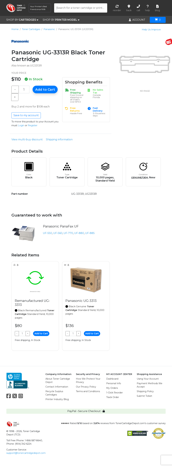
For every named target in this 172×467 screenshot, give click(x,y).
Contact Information (56, 386)
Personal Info (113, 383)
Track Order (112, 397)
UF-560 (57, 233)
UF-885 (90, 233)
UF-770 (68, 233)
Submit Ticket (144, 396)
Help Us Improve (151, 29)
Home (15, 29)
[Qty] (24, 89)
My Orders (112, 388)
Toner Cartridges (31, 29)
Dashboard (112, 378)
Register (32, 125)
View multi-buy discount (27, 139)
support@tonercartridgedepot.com (26, 453)
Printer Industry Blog (57, 399)
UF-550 (47, 233)
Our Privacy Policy (86, 386)
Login (21, 125)
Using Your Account (148, 378)
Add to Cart (45, 89)
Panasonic (49, 29)
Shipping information (59, 139)
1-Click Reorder (114, 392)
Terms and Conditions (88, 391)
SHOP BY (22, 20)
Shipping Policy (145, 391)
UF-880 (79, 233)
